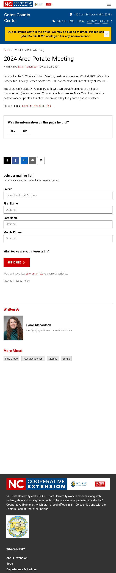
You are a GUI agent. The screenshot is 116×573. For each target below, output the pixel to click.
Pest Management (33, 358)
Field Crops (11, 358)
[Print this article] (41, 160)
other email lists (34, 273)
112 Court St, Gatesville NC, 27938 (90, 14)
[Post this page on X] (7, 160)
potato (66, 358)
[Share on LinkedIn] (24, 160)
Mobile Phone (12, 232)
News (7, 50)
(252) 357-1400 (63, 21)
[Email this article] (32, 160)
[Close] (106, 34)
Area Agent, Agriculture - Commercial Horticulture (49, 330)
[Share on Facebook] (15, 160)
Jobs (9, 563)
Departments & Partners (22, 569)
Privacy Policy (22, 280)
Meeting (53, 358)
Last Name (11, 218)
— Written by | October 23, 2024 (31, 66)
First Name (11, 203)
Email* (8, 189)
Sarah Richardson (28, 66)
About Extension (16, 558)
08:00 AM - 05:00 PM (99, 21)
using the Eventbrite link (36, 105)
